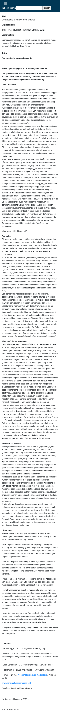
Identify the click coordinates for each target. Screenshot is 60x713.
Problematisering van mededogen (32, 675)
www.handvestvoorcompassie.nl (16, 683)
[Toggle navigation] (5, 3)
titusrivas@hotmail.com (21, 688)
